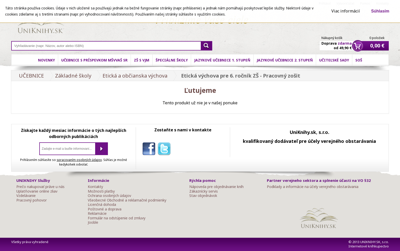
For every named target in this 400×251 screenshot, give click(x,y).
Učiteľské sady (334, 60)
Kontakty (95, 186)
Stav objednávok (203, 195)
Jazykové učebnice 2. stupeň (285, 60)
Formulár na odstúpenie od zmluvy (116, 218)
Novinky (46, 60)
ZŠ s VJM (141, 60)
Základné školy (73, 75)
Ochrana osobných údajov (109, 195)
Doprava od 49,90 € (336, 42)
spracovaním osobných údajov (79, 160)
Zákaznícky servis (203, 191)
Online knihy (40, 23)
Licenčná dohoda (102, 204)
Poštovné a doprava (104, 209)
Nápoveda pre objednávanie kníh (216, 186)
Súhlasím (380, 11)
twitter (165, 149)
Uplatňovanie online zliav (36, 191)
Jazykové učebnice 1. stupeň (222, 60)
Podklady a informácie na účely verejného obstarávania (312, 186)
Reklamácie (97, 213)
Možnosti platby (101, 191)
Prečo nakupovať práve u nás (40, 186)
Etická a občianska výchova (135, 75)
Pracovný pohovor (31, 200)
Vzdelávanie (26, 195)
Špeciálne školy (172, 60)
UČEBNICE (31, 75)
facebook (150, 149)
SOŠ (358, 60)
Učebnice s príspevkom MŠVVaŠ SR (94, 60)
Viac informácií (345, 11)
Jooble (93, 222)
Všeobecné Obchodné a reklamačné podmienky (127, 200)
